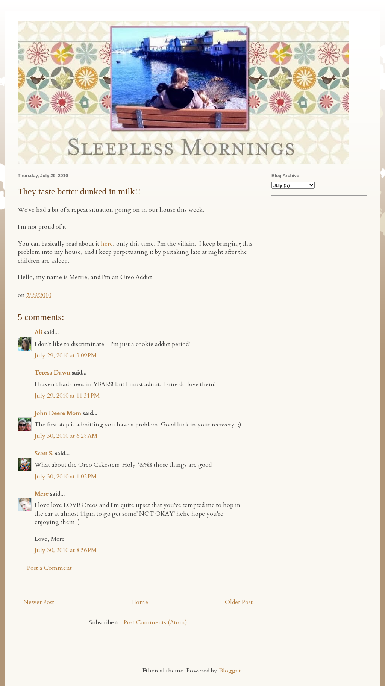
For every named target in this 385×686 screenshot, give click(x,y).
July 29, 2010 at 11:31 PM (67, 396)
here (107, 244)
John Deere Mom (58, 413)
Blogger (230, 670)
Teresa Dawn (52, 373)
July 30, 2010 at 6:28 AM (66, 436)
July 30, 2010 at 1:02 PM (66, 476)
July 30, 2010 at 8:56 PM (66, 550)
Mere (42, 494)
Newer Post (38, 602)
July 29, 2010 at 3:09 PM (66, 355)
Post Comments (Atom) (155, 622)
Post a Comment (49, 568)
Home (139, 602)
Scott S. (44, 453)
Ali (38, 332)
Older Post (239, 602)
